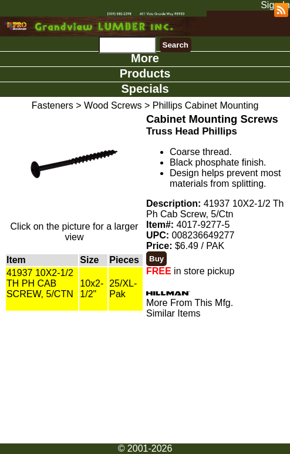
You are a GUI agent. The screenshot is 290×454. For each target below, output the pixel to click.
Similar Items (173, 313)
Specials (144, 88)
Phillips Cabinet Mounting (206, 105)
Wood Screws (112, 105)
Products (145, 73)
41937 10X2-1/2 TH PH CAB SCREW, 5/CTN (39, 283)
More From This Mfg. (189, 303)
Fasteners (52, 105)
